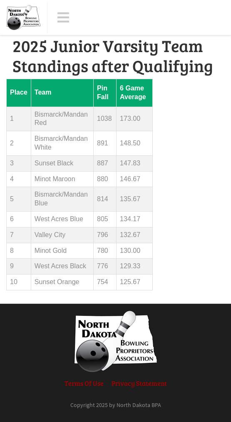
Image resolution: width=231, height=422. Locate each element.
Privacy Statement (139, 383)
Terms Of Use (84, 383)
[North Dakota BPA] (23, 17)
